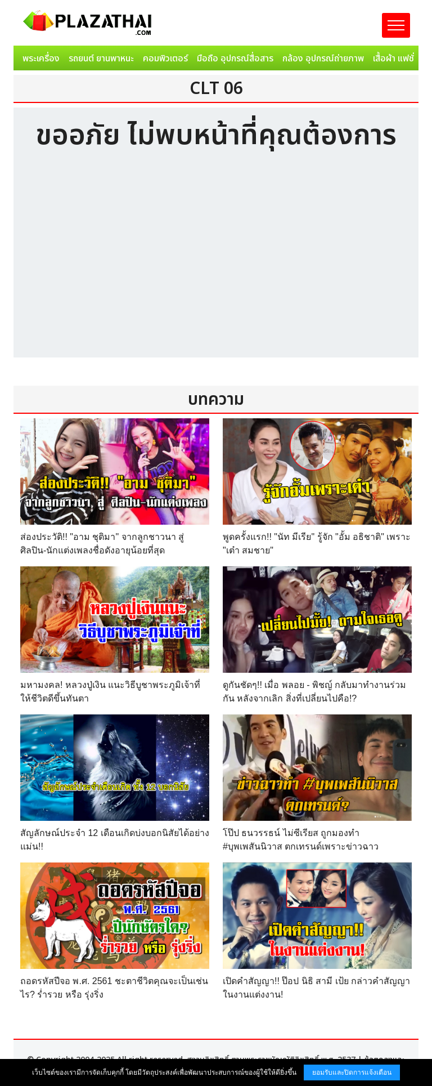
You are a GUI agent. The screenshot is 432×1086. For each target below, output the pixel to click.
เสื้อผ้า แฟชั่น (396, 58)
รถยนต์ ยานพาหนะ (101, 58)
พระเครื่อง (41, 58)
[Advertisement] (216, 262)
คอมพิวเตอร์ (165, 58)
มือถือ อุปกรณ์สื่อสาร (235, 58)
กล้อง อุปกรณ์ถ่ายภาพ (323, 58)
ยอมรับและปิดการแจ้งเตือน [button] (352, 1072)
